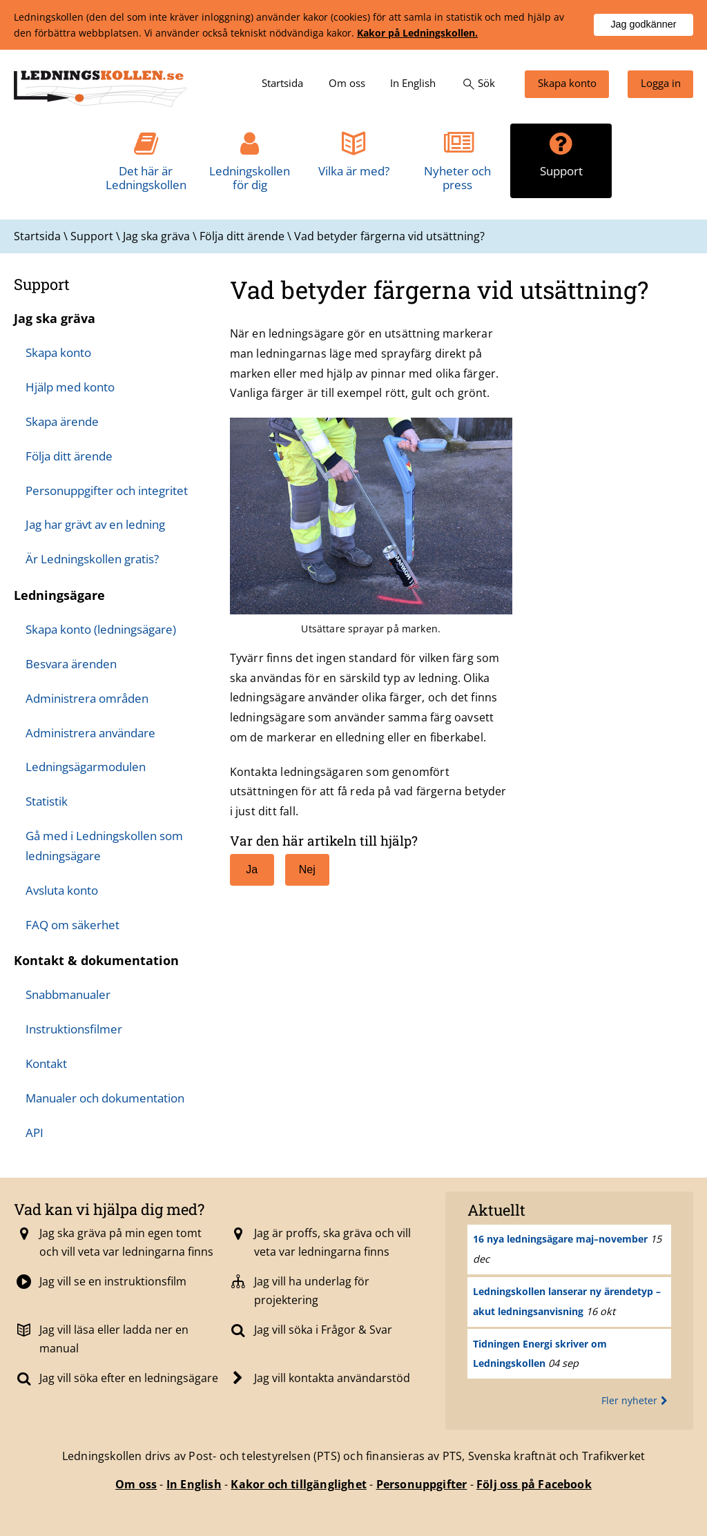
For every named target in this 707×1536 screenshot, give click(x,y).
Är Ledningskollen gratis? (92, 559)
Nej (300, 870)
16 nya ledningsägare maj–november (560, 1238)
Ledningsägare (59, 595)
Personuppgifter (421, 1484)
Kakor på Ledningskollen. (417, 32)
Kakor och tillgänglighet (299, 1484)
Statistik (47, 801)
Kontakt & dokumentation (96, 960)
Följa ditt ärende (69, 456)
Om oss (136, 1484)
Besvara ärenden (71, 664)
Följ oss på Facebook (534, 1484)
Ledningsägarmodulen (86, 767)
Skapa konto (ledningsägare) (101, 629)
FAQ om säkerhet (72, 925)
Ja (244, 870)
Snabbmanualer (68, 994)
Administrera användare (90, 733)
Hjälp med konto (70, 387)
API (34, 1132)
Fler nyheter (636, 1400)
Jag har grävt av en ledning (95, 524)
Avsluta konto (62, 890)
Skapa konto (58, 352)
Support (42, 284)
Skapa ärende (62, 421)
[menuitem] (282, 84)
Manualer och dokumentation (105, 1098)
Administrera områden (87, 698)
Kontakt (46, 1063)
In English (194, 1484)
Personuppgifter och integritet (107, 490)
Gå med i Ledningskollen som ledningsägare (104, 846)
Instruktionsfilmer (74, 1029)
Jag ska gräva (54, 318)
